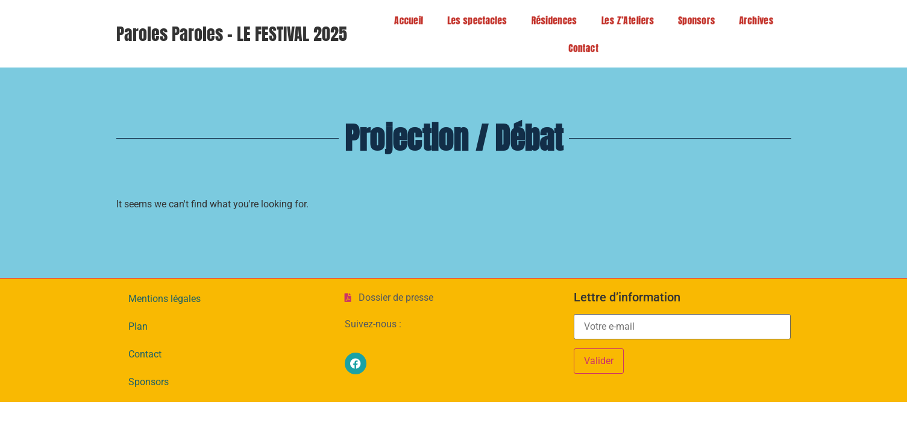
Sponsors (693, 20)
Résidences (550, 20)
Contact (590, 47)
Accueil (405, 20)
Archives (753, 20)
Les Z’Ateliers (624, 20)
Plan (138, 326)
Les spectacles (473, 20)
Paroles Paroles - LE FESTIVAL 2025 (231, 33)
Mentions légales (164, 298)
